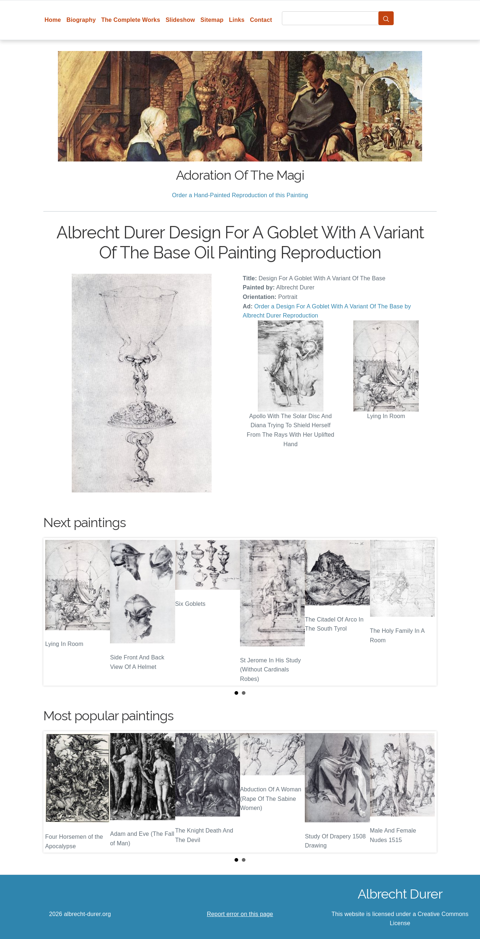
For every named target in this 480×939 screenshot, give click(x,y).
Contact (261, 20)
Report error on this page (240, 914)
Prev (54, 611)
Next (425, 611)
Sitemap (211, 20)
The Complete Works (130, 20)
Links (237, 20)
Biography (81, 20)
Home (52, 20)
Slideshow (180, 20)
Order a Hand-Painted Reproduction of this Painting (240, 195)
